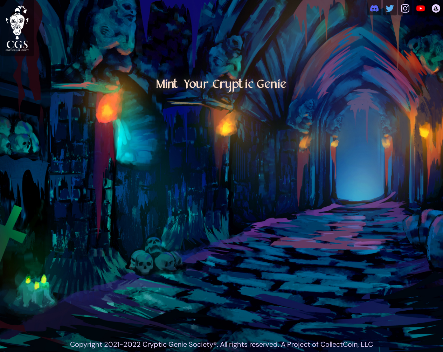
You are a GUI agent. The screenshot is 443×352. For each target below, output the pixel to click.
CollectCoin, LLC (346, 344)
